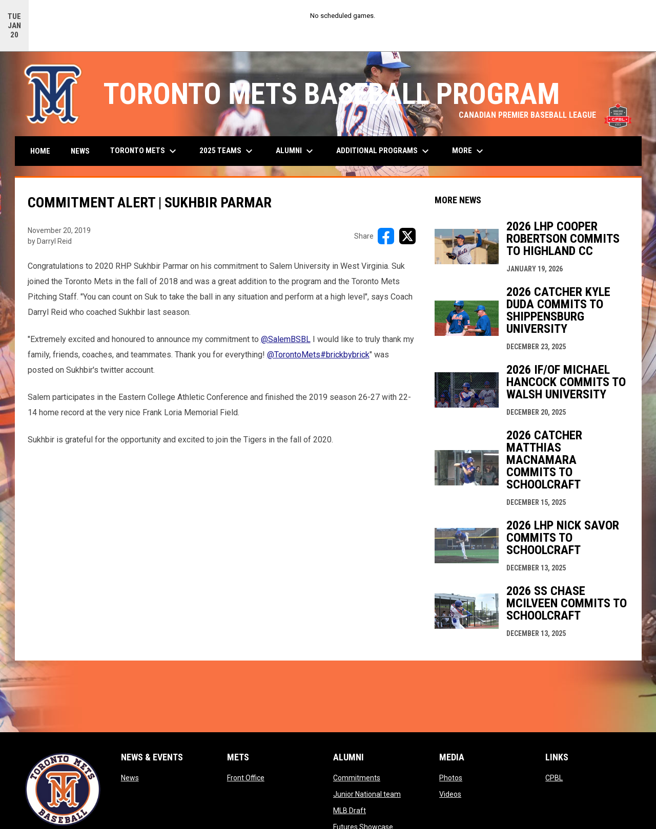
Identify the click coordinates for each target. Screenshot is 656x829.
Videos (450, 794)
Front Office (245, 778)
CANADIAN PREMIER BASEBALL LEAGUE (545, 115)
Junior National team (367, 794)
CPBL (554, 778)
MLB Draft (349, 810)
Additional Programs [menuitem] (384, 151)
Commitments (356, 778)
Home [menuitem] (40, 151)
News (130, 778)
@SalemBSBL (286, 339)
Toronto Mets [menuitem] (144, 151)
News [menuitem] (80, 151)
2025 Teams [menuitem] (227, 151)
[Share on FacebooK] (386, 236)
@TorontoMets (293, 354)
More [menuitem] (469, 151)
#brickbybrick (345, 354)
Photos (450, 778)
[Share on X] (407, 236)
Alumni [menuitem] (296, 151)
